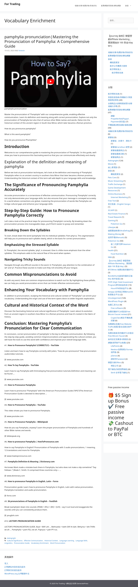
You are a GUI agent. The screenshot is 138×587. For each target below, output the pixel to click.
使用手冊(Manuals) (116, 237)
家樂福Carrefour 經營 (120, 147)
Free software (117, 308)
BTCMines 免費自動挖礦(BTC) (120, 269)
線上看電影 (112, 167)
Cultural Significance (14, 541)
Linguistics (8, 543)
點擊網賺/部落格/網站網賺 (111, 5)
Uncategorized (114, 298)
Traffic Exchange (115, 184)
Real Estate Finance (116, 213)
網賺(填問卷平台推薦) (117, 342)
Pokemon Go (116, 224)
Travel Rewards (114, 217)
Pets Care (112, 177)
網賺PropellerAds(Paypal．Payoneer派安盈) (121, 119)
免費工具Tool (113, 304)
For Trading (12, 4)
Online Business (115, 194)
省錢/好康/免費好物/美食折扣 (86, 5)
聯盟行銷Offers (114, 362)
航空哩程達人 (115, 69)
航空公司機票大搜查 (118, 66)
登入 (6, 563)
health (111, 250)
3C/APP (111, 210)
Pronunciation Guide (21, 543)
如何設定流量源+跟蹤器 (118, 339)
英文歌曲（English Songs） (120, 204)
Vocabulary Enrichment (40, 543)
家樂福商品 (115, 157)
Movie (110, 164)
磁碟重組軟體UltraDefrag (119, 230)
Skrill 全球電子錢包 (119, 372)
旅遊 (129, 5)
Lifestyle (111, 227)
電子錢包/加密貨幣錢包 (118, 369)
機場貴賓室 (114, 62)
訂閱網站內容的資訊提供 (14, 567)
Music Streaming (115, 181)
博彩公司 (114, 365)
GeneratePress (82, 583)
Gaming (111, 220)
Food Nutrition (117, 254)
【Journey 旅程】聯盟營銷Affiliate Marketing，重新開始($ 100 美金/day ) (120, 263)
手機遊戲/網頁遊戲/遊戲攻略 (120, 125)
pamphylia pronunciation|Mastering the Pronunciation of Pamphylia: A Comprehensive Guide (46, 41)
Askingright (11, 538)
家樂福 (111, 137)
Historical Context (51, 541)
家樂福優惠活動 (117, 154)
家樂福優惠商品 (117, 150)
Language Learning (66, 541)
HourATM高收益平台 (120, 288)
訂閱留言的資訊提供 (13, 570)
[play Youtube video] (50, 81)
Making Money (114, 234)
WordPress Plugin (116, 301)
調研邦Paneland (118, 359)
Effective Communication (33, 541)
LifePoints (115, 346)
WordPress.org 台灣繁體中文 (16, 573)
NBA (110, 257)
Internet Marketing (119, 197)
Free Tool (112, 200)
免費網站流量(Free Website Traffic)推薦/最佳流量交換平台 (120, 327)
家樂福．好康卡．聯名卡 (121, 140)
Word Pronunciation (57, 543)
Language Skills (81, 541)
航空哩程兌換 (117, 72)
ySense (114, 355)
